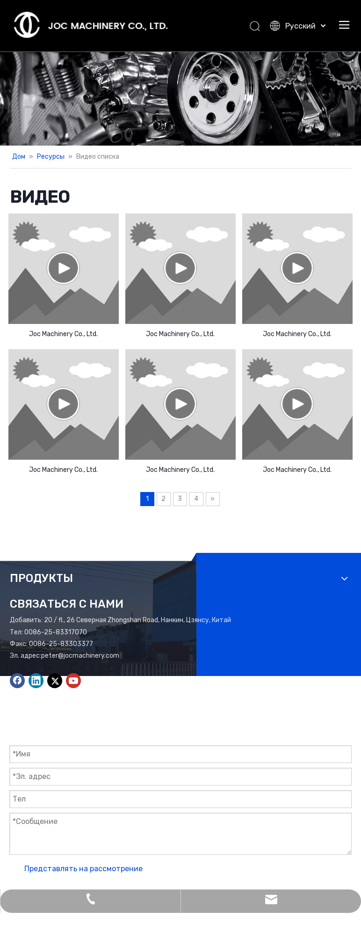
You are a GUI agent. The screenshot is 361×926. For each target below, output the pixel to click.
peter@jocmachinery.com (80, 656)
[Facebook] (17, 680)
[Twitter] (54, 680)
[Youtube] (73, 680)
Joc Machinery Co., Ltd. (63, 334)
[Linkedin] (36, 680)
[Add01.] (180, 98)
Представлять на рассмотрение (83, 868)
